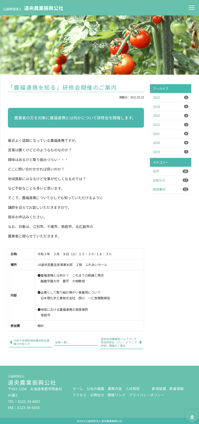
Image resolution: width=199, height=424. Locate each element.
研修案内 (170, 189)
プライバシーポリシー (146, 394)
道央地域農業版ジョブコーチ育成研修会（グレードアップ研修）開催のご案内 (119, 342)
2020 (170, 142)
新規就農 (159, 388)
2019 (170, 151)
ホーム (78, 388)
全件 (170, 171)
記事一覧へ (62, 342)
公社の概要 (95, 388)
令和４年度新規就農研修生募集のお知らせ (32, 342)
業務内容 (115, 388)
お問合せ (97, 394)
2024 (170, 106)
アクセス (80, 394)
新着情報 (176, 388)
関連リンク (116, 394)
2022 (170, 124)
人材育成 (132, 388)
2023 (170, 115)
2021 (170, 133)
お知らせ (170, 180)
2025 (170, 97)
